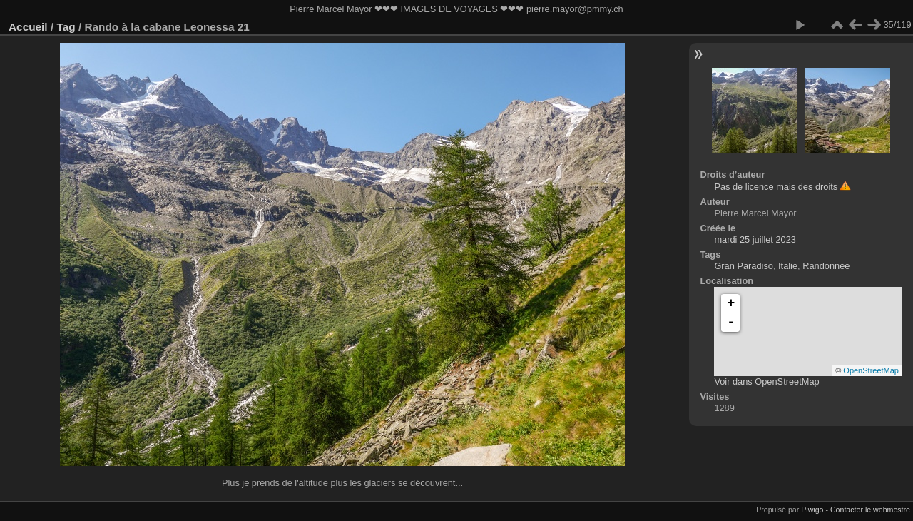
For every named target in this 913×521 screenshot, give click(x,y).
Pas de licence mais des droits (775, 186)
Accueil (28, 27)
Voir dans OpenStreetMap (766, 381)
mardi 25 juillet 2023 (755, 239)
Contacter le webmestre (870, 509)
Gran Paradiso (743, 265)
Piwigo (812, 509)
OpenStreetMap (871, 370)
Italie (787, 265)
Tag (65, 27)
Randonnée (826, 265)
